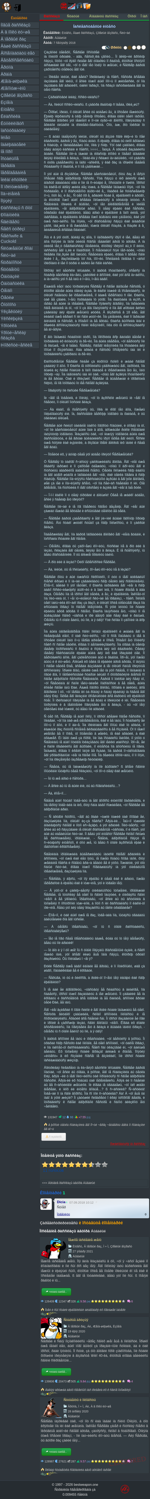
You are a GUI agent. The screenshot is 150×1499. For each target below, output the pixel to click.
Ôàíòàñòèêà (12, 283)
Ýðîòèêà (9, 325)
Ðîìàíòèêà (10, 214)
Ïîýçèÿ (6, 200)
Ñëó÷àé (8, 255)
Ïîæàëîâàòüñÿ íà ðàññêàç (127, 1143)
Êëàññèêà (10, 116)
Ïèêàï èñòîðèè (14, 179)
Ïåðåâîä (8, 165)
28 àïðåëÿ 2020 (78, 1411)
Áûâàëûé (60, 37)
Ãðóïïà (7, 67)
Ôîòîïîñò (8, 304)
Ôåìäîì (6, 290)
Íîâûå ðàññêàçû (15, 25)
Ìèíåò (5, 137)
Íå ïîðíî (7, 151)
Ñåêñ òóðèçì (13, 228)
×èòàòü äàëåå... (56, 1291)
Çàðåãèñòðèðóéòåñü (59, 1223)
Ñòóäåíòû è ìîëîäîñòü (80, 1400)
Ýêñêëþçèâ (11, 318)
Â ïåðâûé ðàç (13, 39)
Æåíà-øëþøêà (14, 81)
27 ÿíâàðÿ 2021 (83, 1251)
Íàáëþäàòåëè (13, 144)
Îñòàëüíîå (10, 158)
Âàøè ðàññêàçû (16, 46)
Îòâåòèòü (63, 1214)
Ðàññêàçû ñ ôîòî (16, 207)
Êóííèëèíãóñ (12, 123)
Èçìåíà (7, 102)
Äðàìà (6, 74)
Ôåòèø (7, 297)
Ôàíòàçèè (10, 276)
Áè (89, 1326)
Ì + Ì (105, 1246)
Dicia (61, 1202)
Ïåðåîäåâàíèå (13, 172)
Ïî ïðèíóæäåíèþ (14, 186)
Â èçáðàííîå (54, 1136)
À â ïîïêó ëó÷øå (15, 32)
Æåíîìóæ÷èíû (13, 88)
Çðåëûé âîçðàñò (16, 95)
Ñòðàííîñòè (11, 262)
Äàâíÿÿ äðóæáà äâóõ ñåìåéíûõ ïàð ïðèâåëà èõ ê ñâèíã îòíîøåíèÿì (88, 1390)
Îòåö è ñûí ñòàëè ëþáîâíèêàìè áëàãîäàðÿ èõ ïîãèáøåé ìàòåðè (85, 1309)
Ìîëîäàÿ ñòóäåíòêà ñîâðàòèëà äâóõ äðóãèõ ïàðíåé (78, 1470)
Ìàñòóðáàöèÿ (13, 130)
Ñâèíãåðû (10, 221)
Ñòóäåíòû (10, 269)
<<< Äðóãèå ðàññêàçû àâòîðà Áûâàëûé (68, 1183)
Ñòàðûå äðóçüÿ (76, 1320)
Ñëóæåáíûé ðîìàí (17, 248)
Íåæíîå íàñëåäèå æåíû (84, 1240)
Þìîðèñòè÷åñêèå (16, 345)
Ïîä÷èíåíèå (10, 193)
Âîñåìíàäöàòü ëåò (18, 53)
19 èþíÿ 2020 (76, 1331)
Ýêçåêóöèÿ (11, 311)
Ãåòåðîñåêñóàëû (17, 60)
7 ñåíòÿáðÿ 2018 (64, 42)
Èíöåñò (7, 109)
